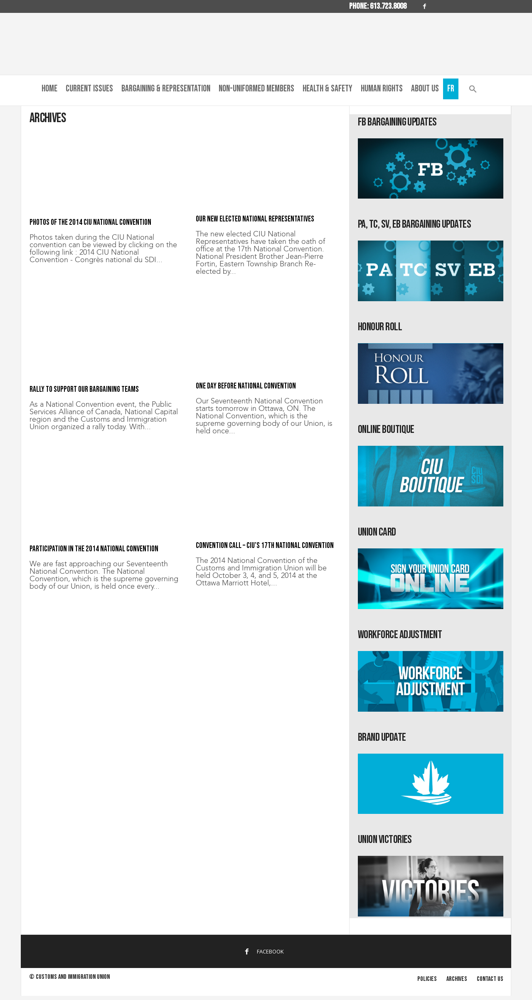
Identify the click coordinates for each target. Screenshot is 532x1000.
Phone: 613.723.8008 (377, 6)
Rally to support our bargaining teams (84, 389)
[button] (473, 91)
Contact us (490, 979)
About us (425, 88)
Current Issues (89, 88)
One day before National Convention (246, 386)
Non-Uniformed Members (256, 88)
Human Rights (382, 88)
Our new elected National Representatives (255, 219)
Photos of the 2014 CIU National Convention (90, 222)
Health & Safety (327, 88)
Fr (450, 88)
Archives (456, 979)
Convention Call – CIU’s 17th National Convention (265, 545)
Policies (427, 979)
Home (49, 88)
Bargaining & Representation (165, 88)
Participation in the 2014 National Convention (94, 549)
